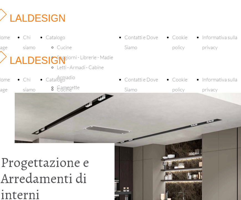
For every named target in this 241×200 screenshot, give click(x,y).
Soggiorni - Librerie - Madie (85, 57)
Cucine (64, 47)
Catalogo (55, 37)
